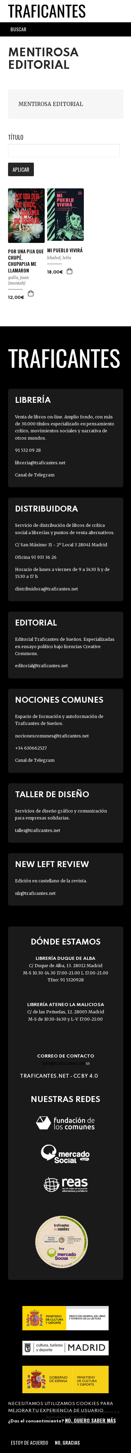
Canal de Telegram (34, 474)
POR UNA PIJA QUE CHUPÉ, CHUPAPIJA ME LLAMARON (26, 261)
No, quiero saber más (90, 1420)
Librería (33, 401)
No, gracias (67, 1442)
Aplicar (21, 169)
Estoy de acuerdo (29, 1442)
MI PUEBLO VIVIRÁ (64, 250)
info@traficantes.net (65, 1063)
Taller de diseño (52, 795)
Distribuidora (46, 509)
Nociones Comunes (59, 700)
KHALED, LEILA (59, 257)
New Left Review (52, 865)
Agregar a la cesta (31, 293)
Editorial (36, 623)
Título (15, 137)
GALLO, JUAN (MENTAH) (18, 280)
